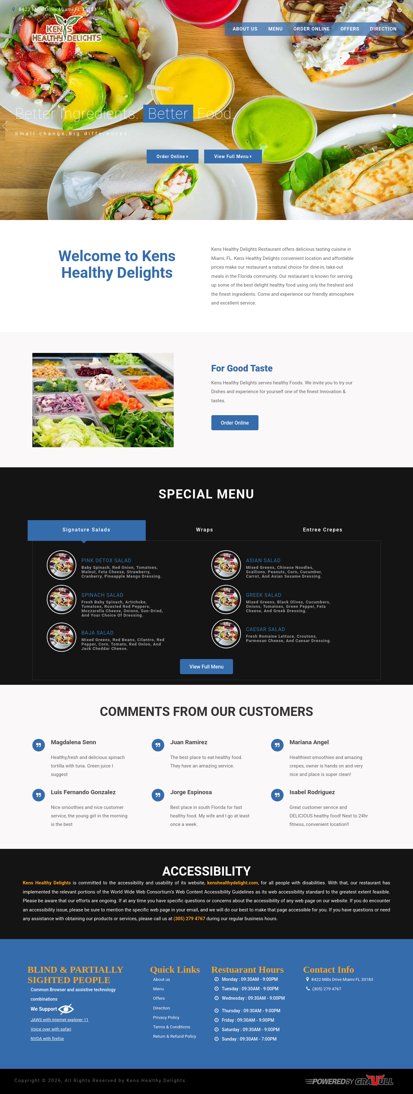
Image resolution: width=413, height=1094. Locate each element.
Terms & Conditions (172, 1026)
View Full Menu (233, 156)
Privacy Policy (166, 1017)
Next (407, 126)
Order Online (311, 29)
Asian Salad (263, 560)
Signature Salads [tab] (86, 530)
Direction (383, 29)
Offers (349, 29)
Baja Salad (97, 633)
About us (162, 979)
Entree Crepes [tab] (323, 530)
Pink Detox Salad (106, 560)
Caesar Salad (265, 629)
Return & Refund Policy (175, 1035)
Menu (275, 29)
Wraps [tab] (204, 530)
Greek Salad (264, 595)
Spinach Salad (102, 595)
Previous (5, 126)
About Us (245, 29)
